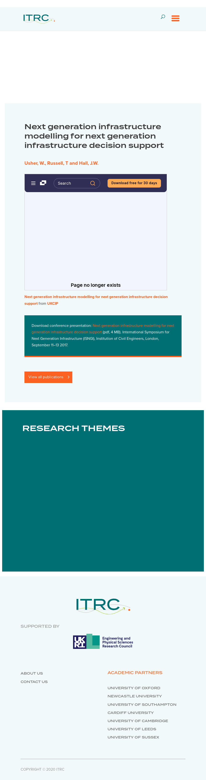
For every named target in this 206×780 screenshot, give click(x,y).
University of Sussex (133, 737)
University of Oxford (134, 688)
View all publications (46, 377)
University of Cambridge (138, 721)
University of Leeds (132, 729)
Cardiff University (131, 713)
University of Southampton (142, 704)
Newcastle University (135, 696)
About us (32, 673)
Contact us (34, 682)
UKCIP (52, 303)
